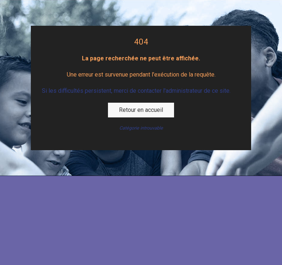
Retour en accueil (141, 109)
